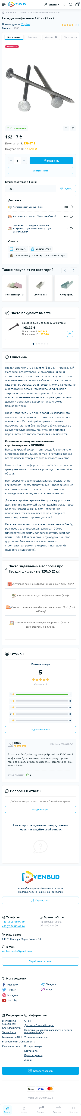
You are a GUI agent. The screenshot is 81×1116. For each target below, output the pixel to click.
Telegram (49, 984)
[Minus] (11, 161)
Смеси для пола (11, 1046)
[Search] (71, 4)
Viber (46, 989)
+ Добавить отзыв (41, 729)
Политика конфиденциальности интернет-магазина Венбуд (48, 1031)
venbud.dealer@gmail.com (17, 951)
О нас (27, 1020)
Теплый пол (9, 1032)
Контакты (29, 1041)
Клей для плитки (11, 1027)
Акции (28, 1059)
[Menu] (4, 4)
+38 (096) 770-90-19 (13, 921)
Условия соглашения (36, 1037)
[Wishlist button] (66, 128)
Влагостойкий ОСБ (13, 1041)
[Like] (27, 774)
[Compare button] (73, 128)
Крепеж (12, 12)
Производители (33, 1055)
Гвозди (23, 12)
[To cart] (70, 334)
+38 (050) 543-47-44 (13, 926)
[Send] (66, 188)
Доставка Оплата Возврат (39, 1025)
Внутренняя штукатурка (9, 1022)
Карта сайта (31, 1050)
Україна (25, 24)
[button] (73, 270)
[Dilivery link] (71, 207)
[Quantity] (17, 160)
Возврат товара (33, 1046)
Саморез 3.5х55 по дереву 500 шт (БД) (44, 322)
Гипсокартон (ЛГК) (12, 1037)
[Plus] (24, 161)
